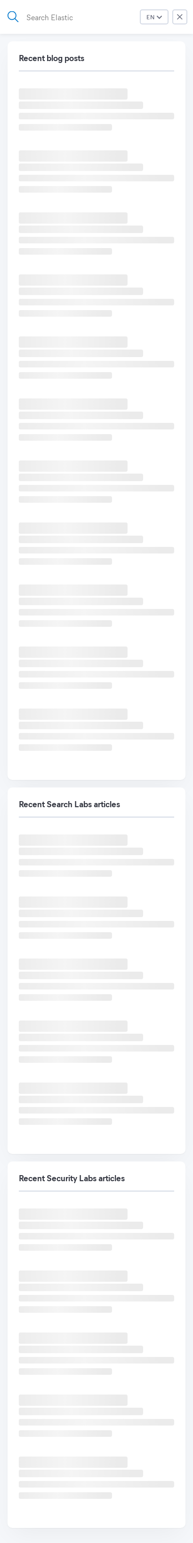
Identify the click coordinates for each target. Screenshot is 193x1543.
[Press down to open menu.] (154, 16)
